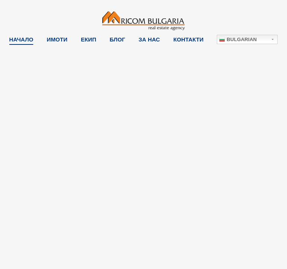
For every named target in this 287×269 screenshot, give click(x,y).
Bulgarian (238, 40)
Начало (21, 39)
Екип (88, 39)
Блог (117, 39)
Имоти (57, 39)
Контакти (188, 39)
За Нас (149, 39)
